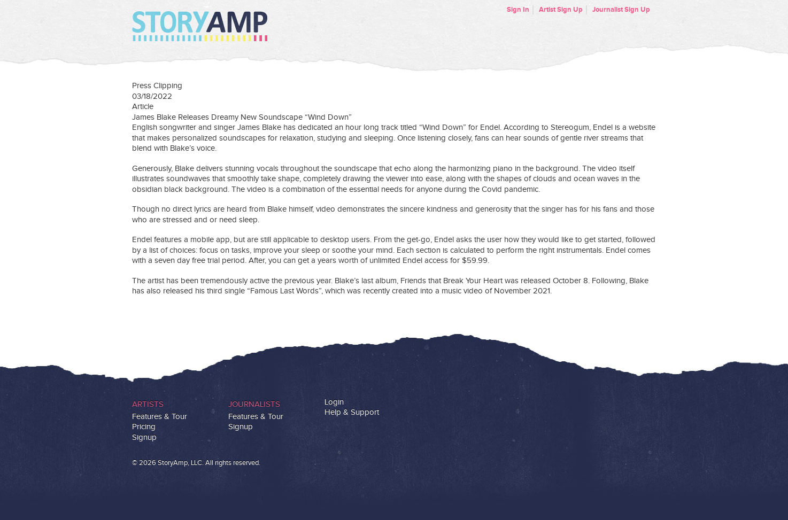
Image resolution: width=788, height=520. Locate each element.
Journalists (254, 404)
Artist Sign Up (561, 9)
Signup (144, 437)
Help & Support (352, 412)
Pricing (144, 426)
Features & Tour (159, 416)
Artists (148, 404)
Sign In (518, 9)
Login (334, 402)
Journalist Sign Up (621, 9)
